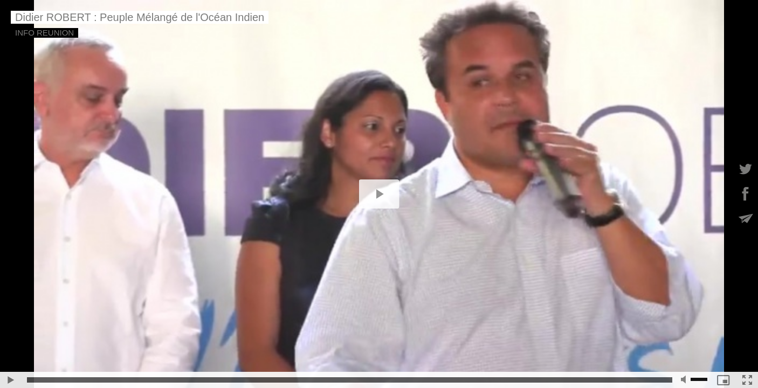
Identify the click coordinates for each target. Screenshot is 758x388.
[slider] (349, 380)
